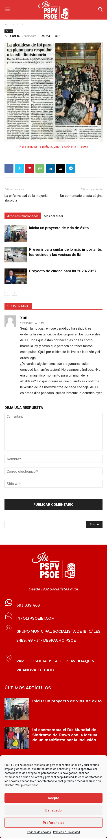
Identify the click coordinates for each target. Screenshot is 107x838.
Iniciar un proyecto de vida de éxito (59, 228)
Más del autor (53, 216)
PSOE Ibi (15, 36)
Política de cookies (39, 832)
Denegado (53, 810)
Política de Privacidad (66, 832)
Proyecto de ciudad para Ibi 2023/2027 (62, 271)
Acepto (53, 798)
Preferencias (53, 823)
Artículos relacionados (23, 216)
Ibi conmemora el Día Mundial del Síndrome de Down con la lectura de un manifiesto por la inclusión (65, 735)
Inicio (7, 24)
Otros (19, 24)
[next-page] (14, 293)
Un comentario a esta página (81, 196)
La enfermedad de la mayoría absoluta (26, 198)
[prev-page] (7, 293)
